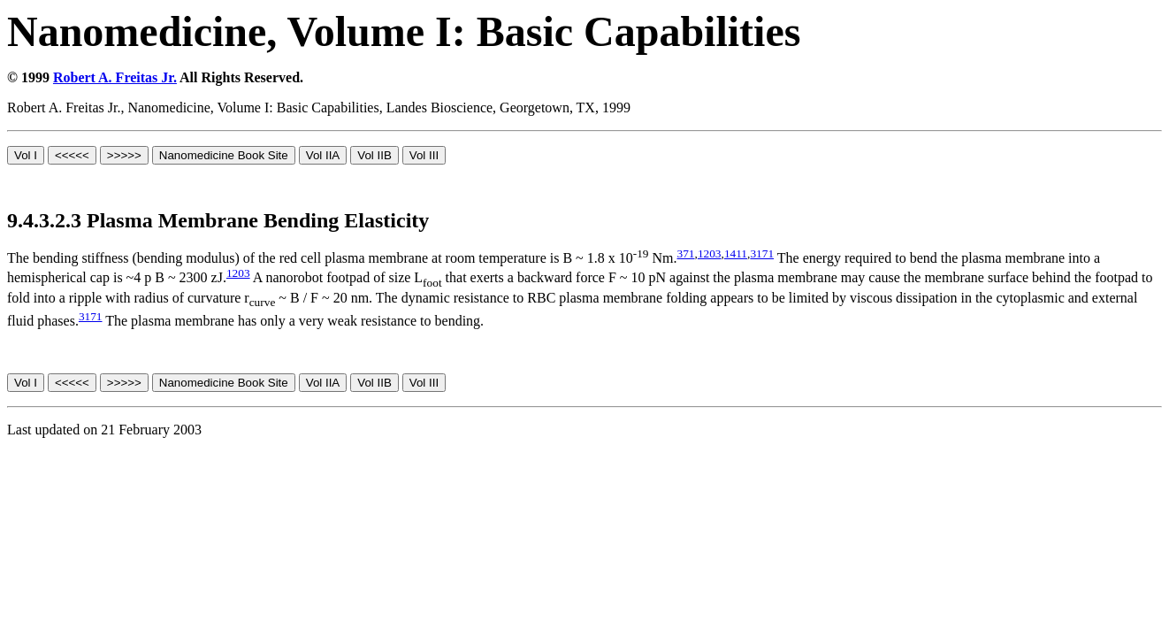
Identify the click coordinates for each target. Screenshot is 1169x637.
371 (686, 253)
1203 (710, 253)
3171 (762, 253)
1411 (735, 253)
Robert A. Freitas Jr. (115, 77)
